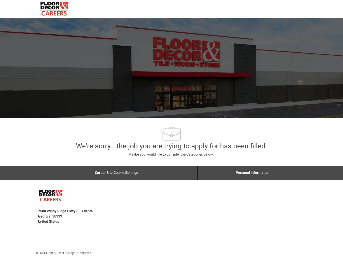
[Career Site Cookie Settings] (116, 173)
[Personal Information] (252, 173)
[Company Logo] (55, 9)
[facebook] (40, 236)
